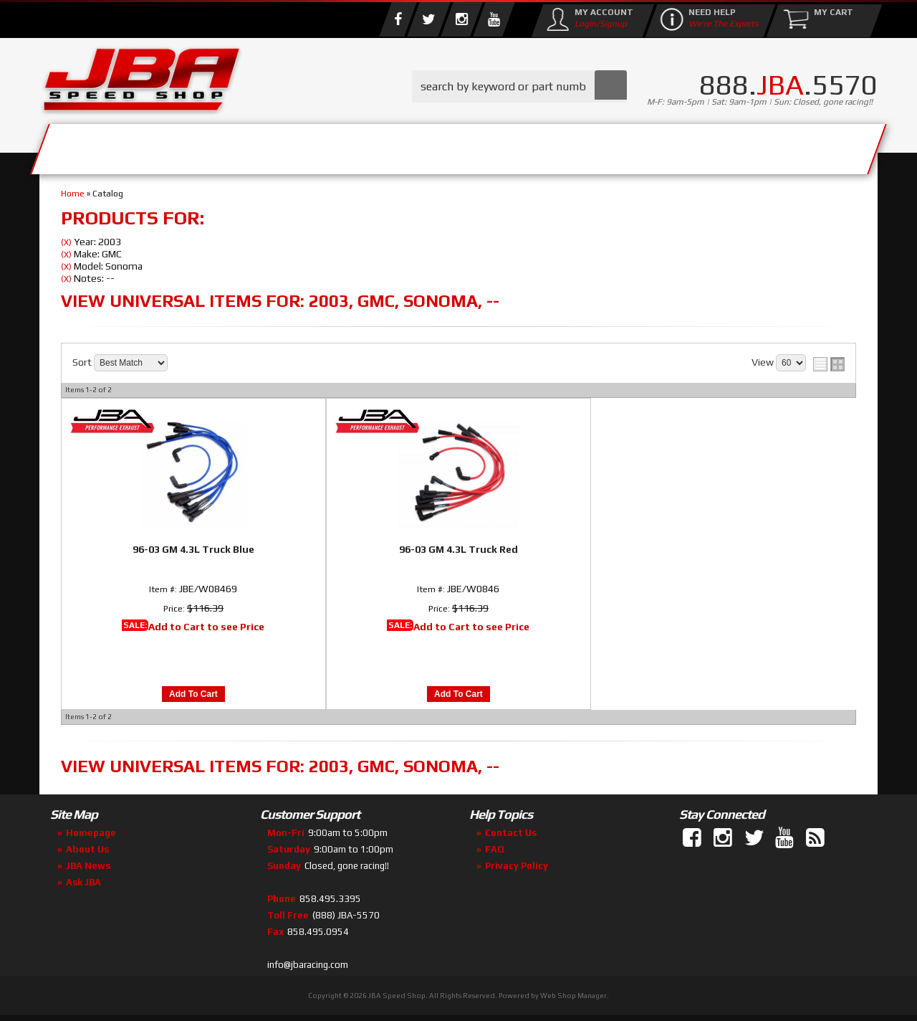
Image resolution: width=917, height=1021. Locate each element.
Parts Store (395, 145)
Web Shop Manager (573, 995)
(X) (66, 242)
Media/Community (579, 145)
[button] (519, 86)
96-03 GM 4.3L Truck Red (458, 549)
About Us (249, 145)
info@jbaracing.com (307, 964)
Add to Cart (193, 694)
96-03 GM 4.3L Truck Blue (193, 549)
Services (118, 145)
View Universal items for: (280, 300)
